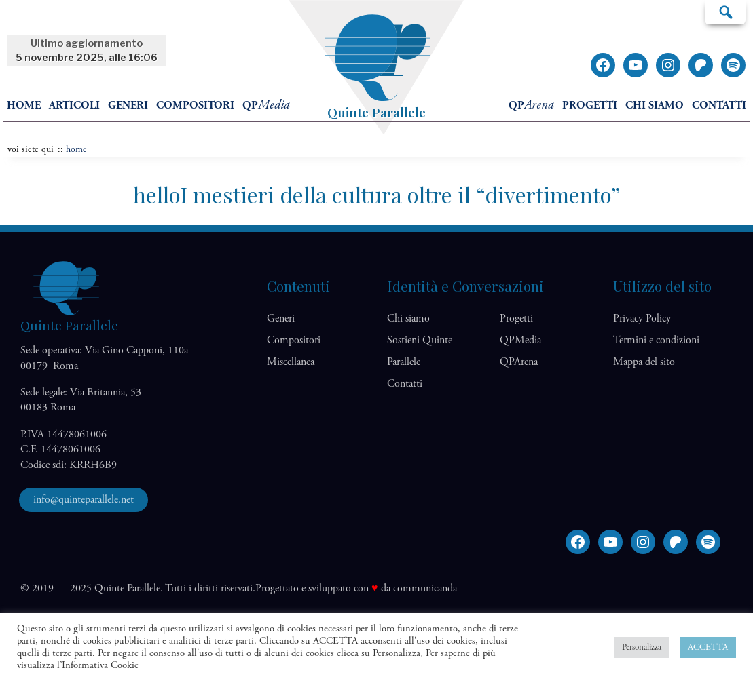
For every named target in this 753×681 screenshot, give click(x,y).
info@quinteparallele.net (83, 499)
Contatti (719, 105)
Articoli (74, 105)
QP (266, 105)
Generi (128, 105)
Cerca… (725, 11)
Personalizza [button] (641, 647)
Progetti (589, 105)
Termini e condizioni (656, 340)
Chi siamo (654, 105)
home (24, 105)
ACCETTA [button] (708, 647)
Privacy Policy (642, 318)
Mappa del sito (644, 362)
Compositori (195, 105)
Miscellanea (290, 362)
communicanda (425, 588)
